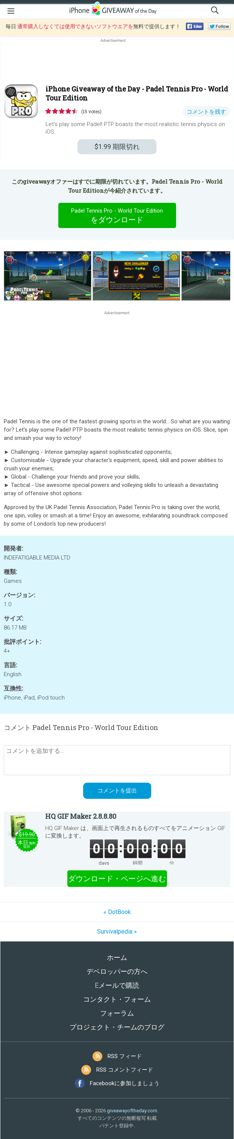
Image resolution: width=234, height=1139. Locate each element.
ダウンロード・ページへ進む (117, 878)
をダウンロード (117, 215)
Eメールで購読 (117, 985)
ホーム (117, 957)
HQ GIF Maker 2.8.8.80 (80, 816)
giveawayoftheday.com (132, 1110)
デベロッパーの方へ (117, 971)
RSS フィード (125, 1056)
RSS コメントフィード (124, 1069)
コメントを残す (206, 111)
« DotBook (117, 911)
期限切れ (117, 147)
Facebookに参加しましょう (125, 1083)
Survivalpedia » (117, 931)
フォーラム (117, 1013)
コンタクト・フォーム (117, 999)
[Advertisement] (117, 62)
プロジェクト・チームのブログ (117, 1027)
